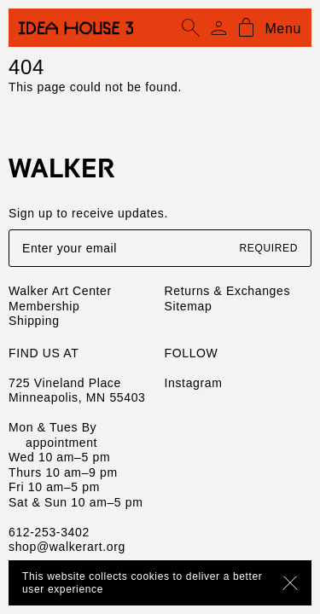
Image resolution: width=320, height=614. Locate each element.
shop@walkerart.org (67, 546)
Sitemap (188, 306)
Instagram (194, 383)
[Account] (218, 28)
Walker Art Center (60, 291)
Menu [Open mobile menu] (283, 28)
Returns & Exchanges (228, 291)
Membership (44, 306)
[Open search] (191, 28)
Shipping (34, 320)
